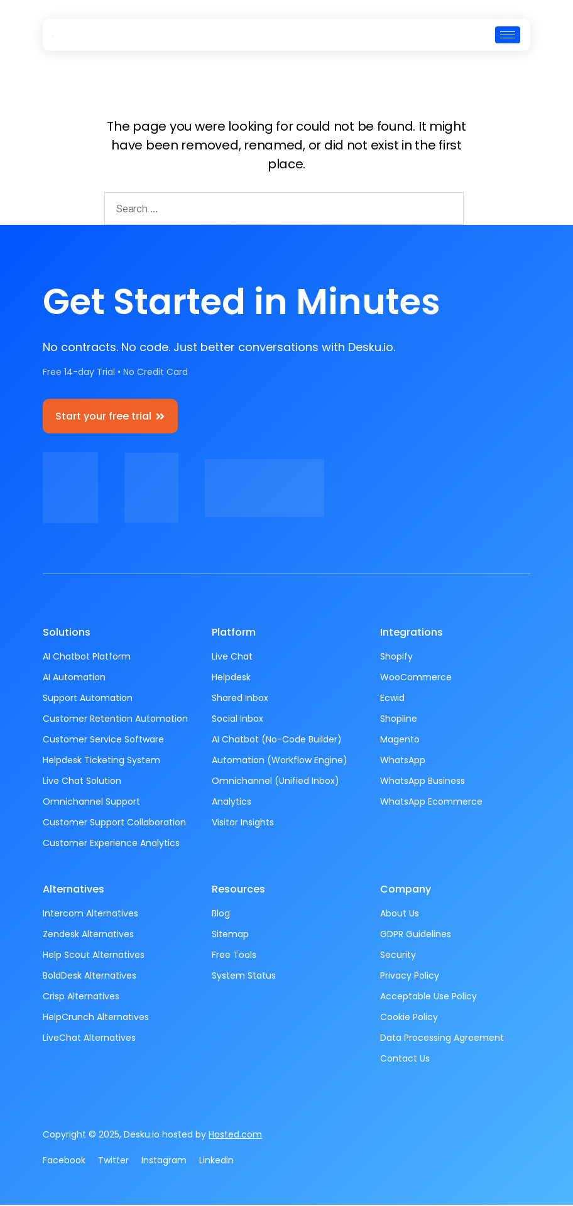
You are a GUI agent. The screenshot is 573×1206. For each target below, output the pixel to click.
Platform (234, 633)
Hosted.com (235, 1135)
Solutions (66, 633)
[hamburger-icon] (507, 34)
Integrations (411, 633)
